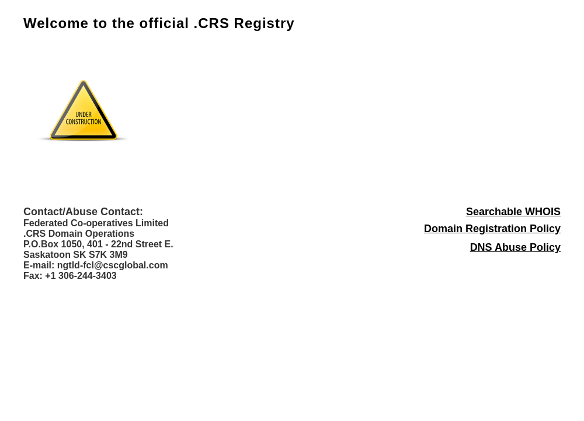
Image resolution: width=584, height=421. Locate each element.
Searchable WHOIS (513, 212)
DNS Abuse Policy (515, 247)
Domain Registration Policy (492, 228)
